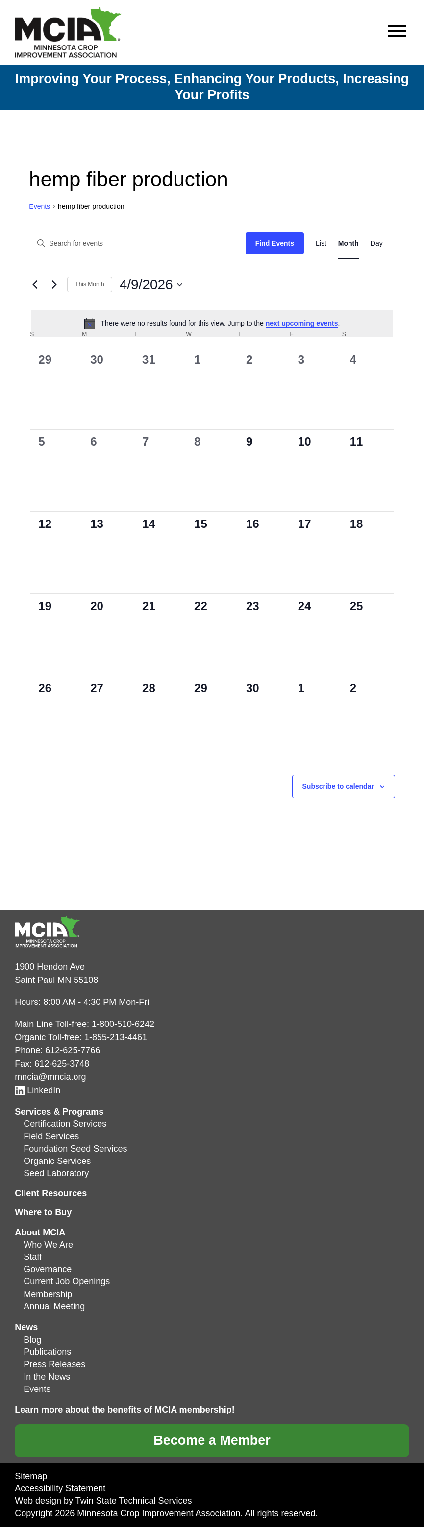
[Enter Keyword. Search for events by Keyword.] (137, 243)
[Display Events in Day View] (377, 243)
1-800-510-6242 (123, 1024)
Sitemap (31, 1476)
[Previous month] (35, 285)
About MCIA (40, 1232)
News (26, 1327)
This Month (89, 284)
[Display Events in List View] (321, 243)
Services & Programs (59, 1112)
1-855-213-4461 (115, 1037)
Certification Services (65, 1124)
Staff (33, 1257)
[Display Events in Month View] (348, 243)
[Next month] (54, 285)
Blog (32, 1340)
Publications (47, 1352)
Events (39, 206)
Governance (48, 1269)
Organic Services (57, 1161)
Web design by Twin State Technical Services (103, 1500)
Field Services (51, 1136)
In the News (47, 1377)
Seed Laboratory (56, 1173)
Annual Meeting (54, 1306)
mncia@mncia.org (50, 1077)
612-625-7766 (72, 1050)
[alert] (212, 323)
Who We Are (48, 1245)
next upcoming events (302, 323)
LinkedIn (37, 1090)
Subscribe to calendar (338, 786)
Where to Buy (43, 1212)
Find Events (274, 243)
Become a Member (212, 1440)
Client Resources (51, 1193)
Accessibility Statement (60, 1488)
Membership (48, 1294)
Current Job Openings (67, 1281)
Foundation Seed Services (75, 1149)
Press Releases (54, 1364)
